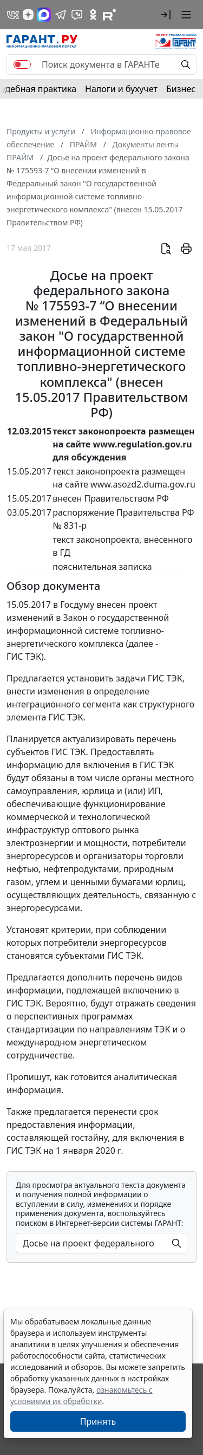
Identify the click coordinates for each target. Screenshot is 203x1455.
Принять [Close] (98, 1421)
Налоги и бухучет (121, 89)
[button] (165, 14)
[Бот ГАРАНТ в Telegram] (76, 14)
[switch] (22, 64)
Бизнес (180, 89)
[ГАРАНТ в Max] (44, 15)
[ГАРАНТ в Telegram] (60, 14)
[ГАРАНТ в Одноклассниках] (93, 14)
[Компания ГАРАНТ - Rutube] (109, 14)
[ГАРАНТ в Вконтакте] (12, 14)
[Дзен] (28, 14)
